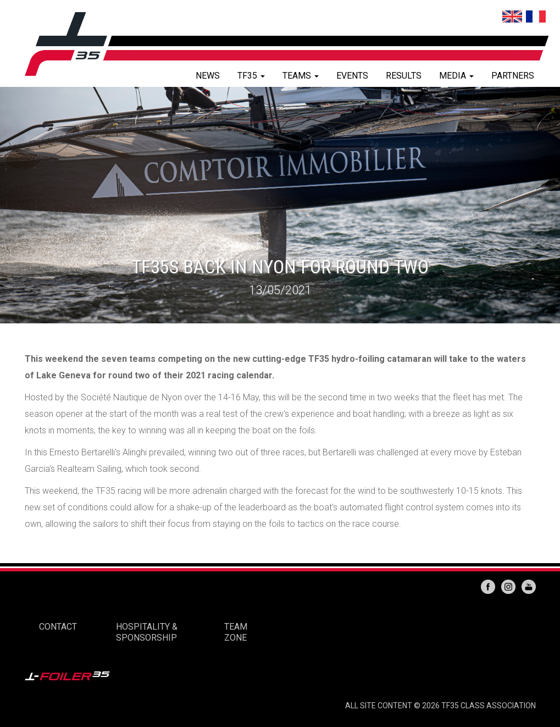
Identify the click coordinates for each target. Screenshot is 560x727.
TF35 (251, 75)
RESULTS (404, 75)
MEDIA (456, 75)
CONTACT (58, 626)
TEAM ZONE (235, 632)
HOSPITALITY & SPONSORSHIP (147, 632)
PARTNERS (512, 75)
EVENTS (352, 75)
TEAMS (300, 75)
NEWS (208, 75)
